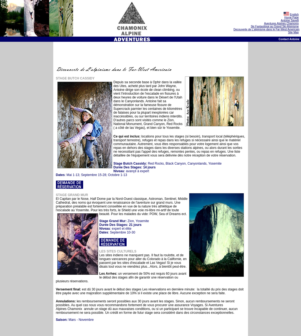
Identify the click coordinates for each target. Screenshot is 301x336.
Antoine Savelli (290, 20)
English (294, 14)
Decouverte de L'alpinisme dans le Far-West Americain (266, 29)
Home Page (291, 17)
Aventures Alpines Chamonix (281, 23)
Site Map (293, 32)
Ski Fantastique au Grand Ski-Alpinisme (275, 26)
